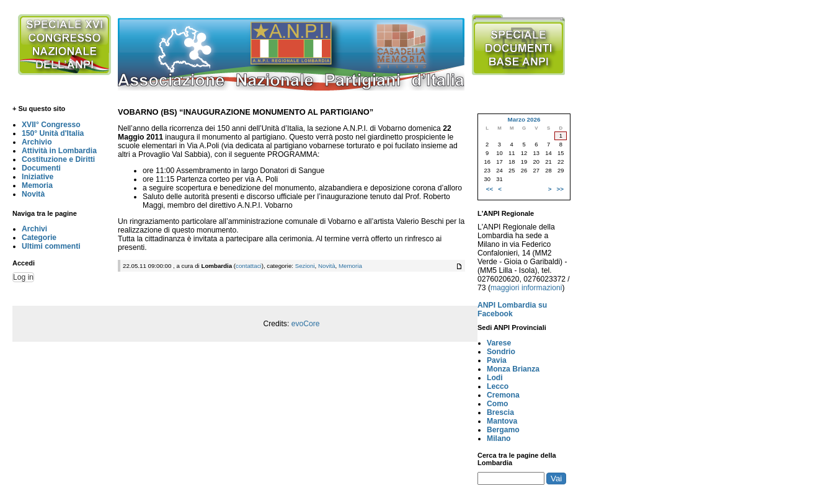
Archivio (37, 142)
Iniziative (37, 176)
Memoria (37, 185)
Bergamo (503, 429)
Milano (499, 438)
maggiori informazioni (526, 287)
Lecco (497, 386)
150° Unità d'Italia (53, 133)
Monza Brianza (513, 369)
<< (489, 188)
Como (497, 403)
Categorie (39, 237)
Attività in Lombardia (59, 150)
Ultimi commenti (51, 246)
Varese (499, 343)
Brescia (500, 412)
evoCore (305, 323)
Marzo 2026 (523, 119)
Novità (33, 194)
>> (560, 188)
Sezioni (305, 265)
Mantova (502, 421)
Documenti (41, 168)
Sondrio (501, 351)
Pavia (497, 360)
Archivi (34, 229)
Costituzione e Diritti (58, 159)
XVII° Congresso (51, 124)
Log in (23, 277)
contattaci (249, 265)
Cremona (503, 395)
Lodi (495, 377)
